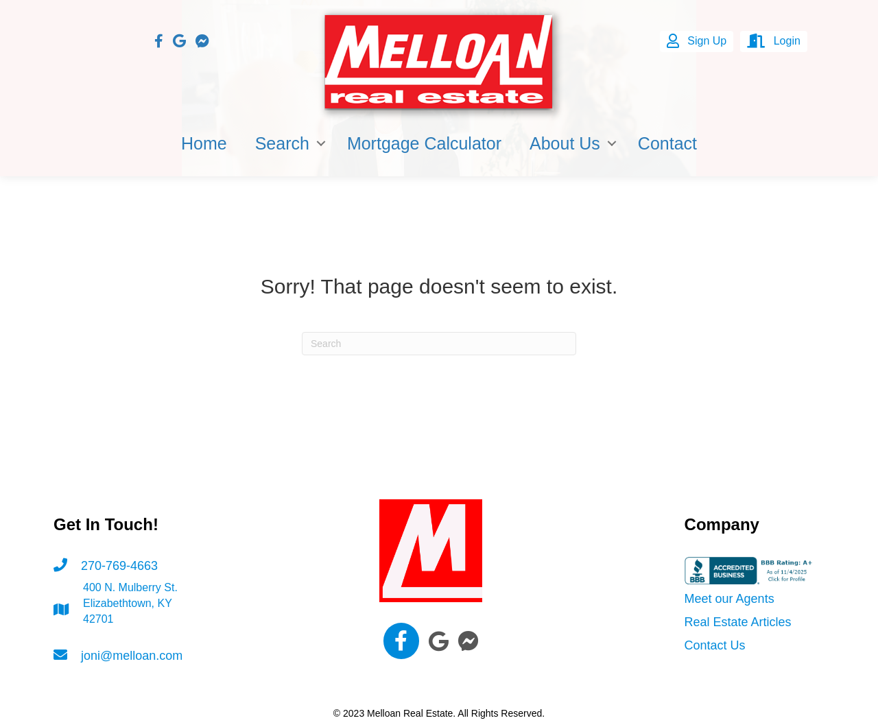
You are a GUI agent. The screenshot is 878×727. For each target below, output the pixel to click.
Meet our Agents (729, 599)
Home (204, 143)
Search (282, 143)
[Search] (439, 343)
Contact (667, 143)
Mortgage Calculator (424, 143)
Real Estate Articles (738, 622)
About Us (565, 143)
